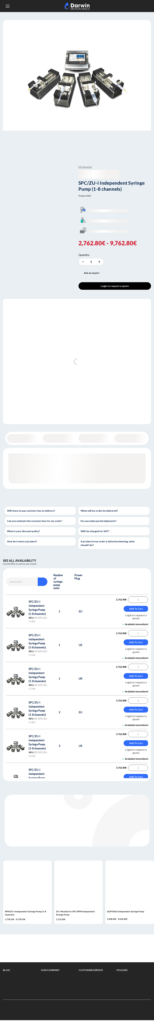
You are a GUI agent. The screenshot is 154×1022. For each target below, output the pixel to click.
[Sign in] (145, 6)
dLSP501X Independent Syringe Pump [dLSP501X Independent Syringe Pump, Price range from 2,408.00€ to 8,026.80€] (125, 911)
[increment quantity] (91, 261)
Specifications (95, 438)
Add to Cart (136, 608)
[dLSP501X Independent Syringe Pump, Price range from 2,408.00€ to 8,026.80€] (129, 885)
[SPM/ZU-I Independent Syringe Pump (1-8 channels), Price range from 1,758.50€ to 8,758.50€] (27, 885)
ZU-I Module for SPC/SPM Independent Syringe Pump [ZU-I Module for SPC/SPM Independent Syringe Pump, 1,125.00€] (75, 913)
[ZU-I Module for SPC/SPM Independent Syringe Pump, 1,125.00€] (78, 885)
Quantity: (84, 254)
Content (59, 438)
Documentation (131, 438)
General (23, 438)
